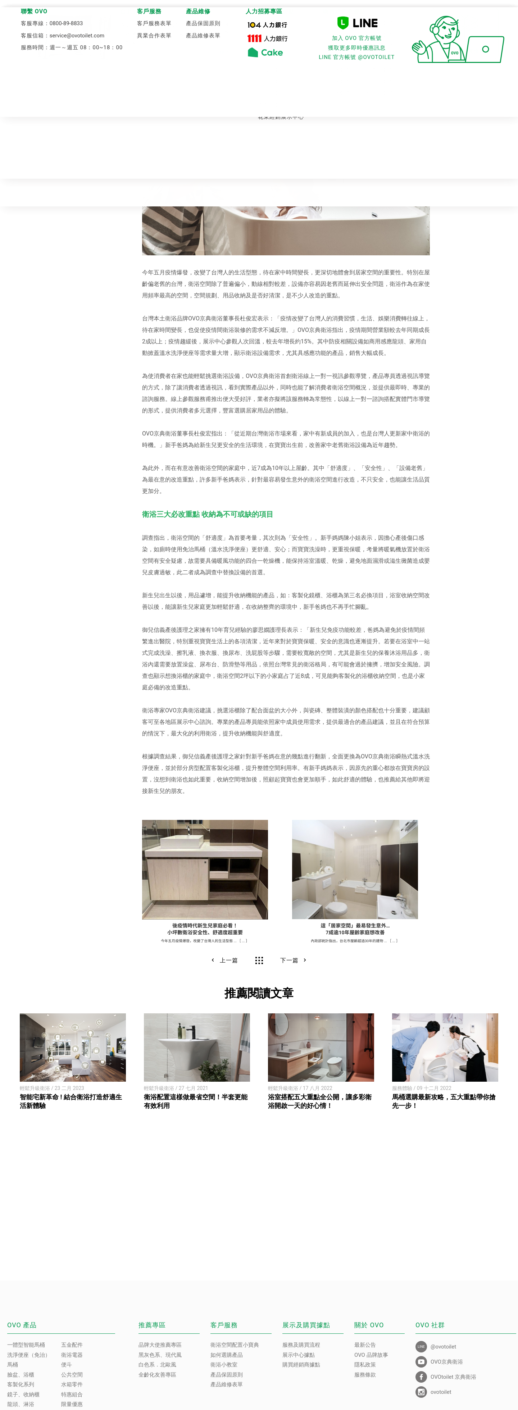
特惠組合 (72, 1394)
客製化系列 (20, 1384)
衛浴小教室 (223, 1364)
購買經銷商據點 (301, 1364)
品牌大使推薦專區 (160, 1345)
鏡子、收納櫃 (23, 1394)
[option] (73, 1062)
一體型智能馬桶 (26, 1345)
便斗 (66, 1364)
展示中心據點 (298, 1355)
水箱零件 (72, 1384)
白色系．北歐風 (157, 1364)
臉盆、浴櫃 (20, 1375)
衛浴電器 (72, 1355)
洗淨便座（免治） (28, 1355)
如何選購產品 (226, 1355)
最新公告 (365, 1345)
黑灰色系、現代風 (160, 1355)
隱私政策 (365, 1364)
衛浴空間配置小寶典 (234, 1345)
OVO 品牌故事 (371, 1355)
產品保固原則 (226, 1375)
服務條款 (365, 1375)
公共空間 (72, 1375)
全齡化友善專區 (157, 1375)
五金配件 (72, 1345)
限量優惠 (72, 1404)
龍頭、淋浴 (20, 1404)
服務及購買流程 (301, 1345)
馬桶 (12, 1364)
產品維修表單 (226, 1384)
